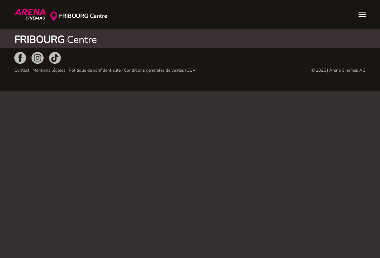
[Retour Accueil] (32, 14)
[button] (362, 14)
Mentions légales (49, 70)
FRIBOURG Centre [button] (83, 16)
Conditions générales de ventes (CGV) (160, 70)
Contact (21, 70)
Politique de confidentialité (95, 70)
